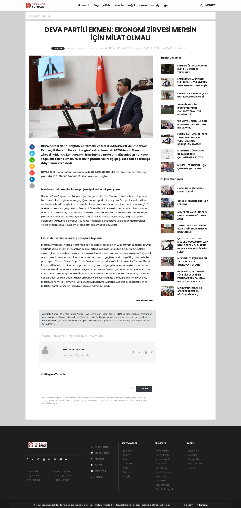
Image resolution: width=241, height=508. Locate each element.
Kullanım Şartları (62, 471)
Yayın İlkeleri (33, 475)
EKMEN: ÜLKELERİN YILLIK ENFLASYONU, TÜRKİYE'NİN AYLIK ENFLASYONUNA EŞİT (192, 82)
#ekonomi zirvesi (78, 335)
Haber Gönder (61, 479)
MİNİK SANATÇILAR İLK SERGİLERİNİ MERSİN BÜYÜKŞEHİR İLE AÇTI (189, 291)
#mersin (46, 335)
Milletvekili (104, 172)
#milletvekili (59, 335)
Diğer (165, 5)
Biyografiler (194, 459)
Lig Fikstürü (161, 467)
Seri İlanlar (161, 480)
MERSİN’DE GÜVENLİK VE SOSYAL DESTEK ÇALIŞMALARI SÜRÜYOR (190, 154)
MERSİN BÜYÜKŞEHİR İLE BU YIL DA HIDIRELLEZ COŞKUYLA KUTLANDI (192, 262)
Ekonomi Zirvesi (77, 176)
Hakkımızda (33, 471)
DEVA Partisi (49, 172)
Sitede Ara (193, 450)
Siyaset (143, 5)
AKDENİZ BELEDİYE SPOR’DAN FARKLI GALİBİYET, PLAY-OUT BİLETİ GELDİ (189, 109)
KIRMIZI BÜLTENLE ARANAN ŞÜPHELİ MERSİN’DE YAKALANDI (192, 69)
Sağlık (132, 5)
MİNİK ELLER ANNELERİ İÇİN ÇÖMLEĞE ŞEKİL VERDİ (191, 167)
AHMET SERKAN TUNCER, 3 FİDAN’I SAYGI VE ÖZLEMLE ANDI (192, 215)
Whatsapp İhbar (62, 475)
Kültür (107, 5)
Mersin (92, 172)
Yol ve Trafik (162, 455)
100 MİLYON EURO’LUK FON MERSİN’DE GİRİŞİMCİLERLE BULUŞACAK (192, 124)
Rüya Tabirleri (195, 463)
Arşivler (97, 464)
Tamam (202, 504)
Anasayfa (33, 15)
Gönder (144, 388)
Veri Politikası (34, 479)
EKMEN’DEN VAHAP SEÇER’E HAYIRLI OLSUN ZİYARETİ (192, 95)
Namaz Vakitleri (164, 459)
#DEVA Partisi (97, 335)
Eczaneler (161, 463)
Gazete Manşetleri (165, 489)
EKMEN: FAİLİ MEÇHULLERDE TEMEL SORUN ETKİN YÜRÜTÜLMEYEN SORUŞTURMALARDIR (192, 139)
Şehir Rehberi (163, 484)
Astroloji (192, 467)
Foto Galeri (99, 446)
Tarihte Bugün (163, 472)
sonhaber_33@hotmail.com (78, 355)
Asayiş (154, 5)
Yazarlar (97, 458)
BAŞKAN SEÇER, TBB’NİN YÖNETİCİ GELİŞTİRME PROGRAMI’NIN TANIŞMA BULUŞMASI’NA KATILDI (191, 276)
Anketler (192, 455)
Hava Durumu (163, 450)
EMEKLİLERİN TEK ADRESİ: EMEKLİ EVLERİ (191, 190)
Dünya (96, 5)
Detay (188, 504)
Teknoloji (119, 5)
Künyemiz (98, 470)
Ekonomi (83, 5)
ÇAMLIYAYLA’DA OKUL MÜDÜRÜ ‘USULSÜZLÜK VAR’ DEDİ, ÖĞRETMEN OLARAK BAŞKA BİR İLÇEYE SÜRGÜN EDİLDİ (192, 245)
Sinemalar (161, 476)
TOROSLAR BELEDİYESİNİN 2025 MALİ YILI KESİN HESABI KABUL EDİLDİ (192, 229)
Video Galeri (100, 452)
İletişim (97, 476)
